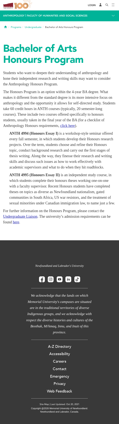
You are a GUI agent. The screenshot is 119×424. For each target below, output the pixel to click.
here (16, 222)
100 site (24, 5)
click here (67, 126)
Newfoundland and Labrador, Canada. (59, 411)
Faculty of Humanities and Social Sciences (57, 15)
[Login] (92, 5)
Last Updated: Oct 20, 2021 (65, 404)
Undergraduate (33, 27)
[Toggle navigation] (113, 5)
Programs (16, 27)
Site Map (44, 404)
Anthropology (14, 15)
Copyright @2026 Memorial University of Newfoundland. (59, 408)
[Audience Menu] (100, 5)
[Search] (107, 5)
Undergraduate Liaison (20, 216)
